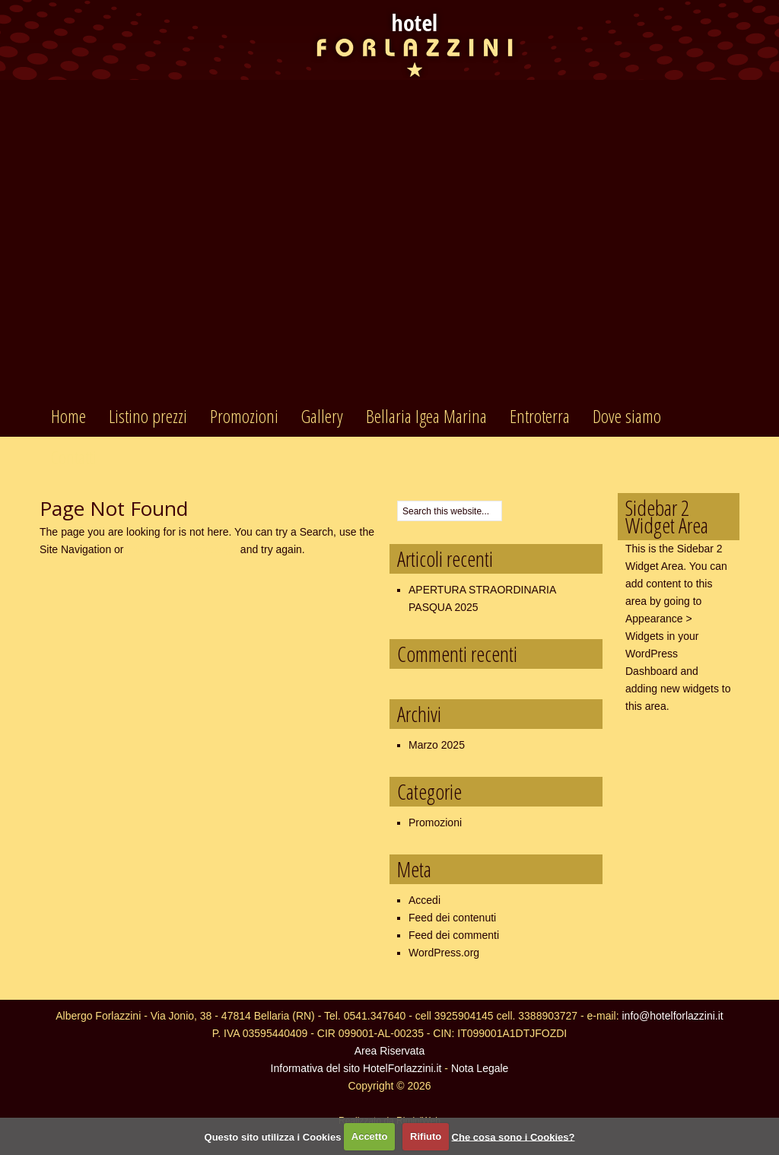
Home (68, 415)
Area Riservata (390, 1051)
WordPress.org (444, 953)
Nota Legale (480, 1068)
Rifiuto (425, 1136)
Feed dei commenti (454, 935)
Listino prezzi (148, 415)
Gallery (322, 415)
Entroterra (540, 415)
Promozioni (244, 415)
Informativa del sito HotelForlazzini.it (356, 1068)
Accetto (369, 1136)
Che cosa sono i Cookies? (513, 1136)
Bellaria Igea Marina (426, 415)
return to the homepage (181, 549)
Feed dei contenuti (452, 918)
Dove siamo (627, 415)
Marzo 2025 (437, 745)
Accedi (424, 900)
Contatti (74, 456)
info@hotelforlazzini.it (672, 1016)
